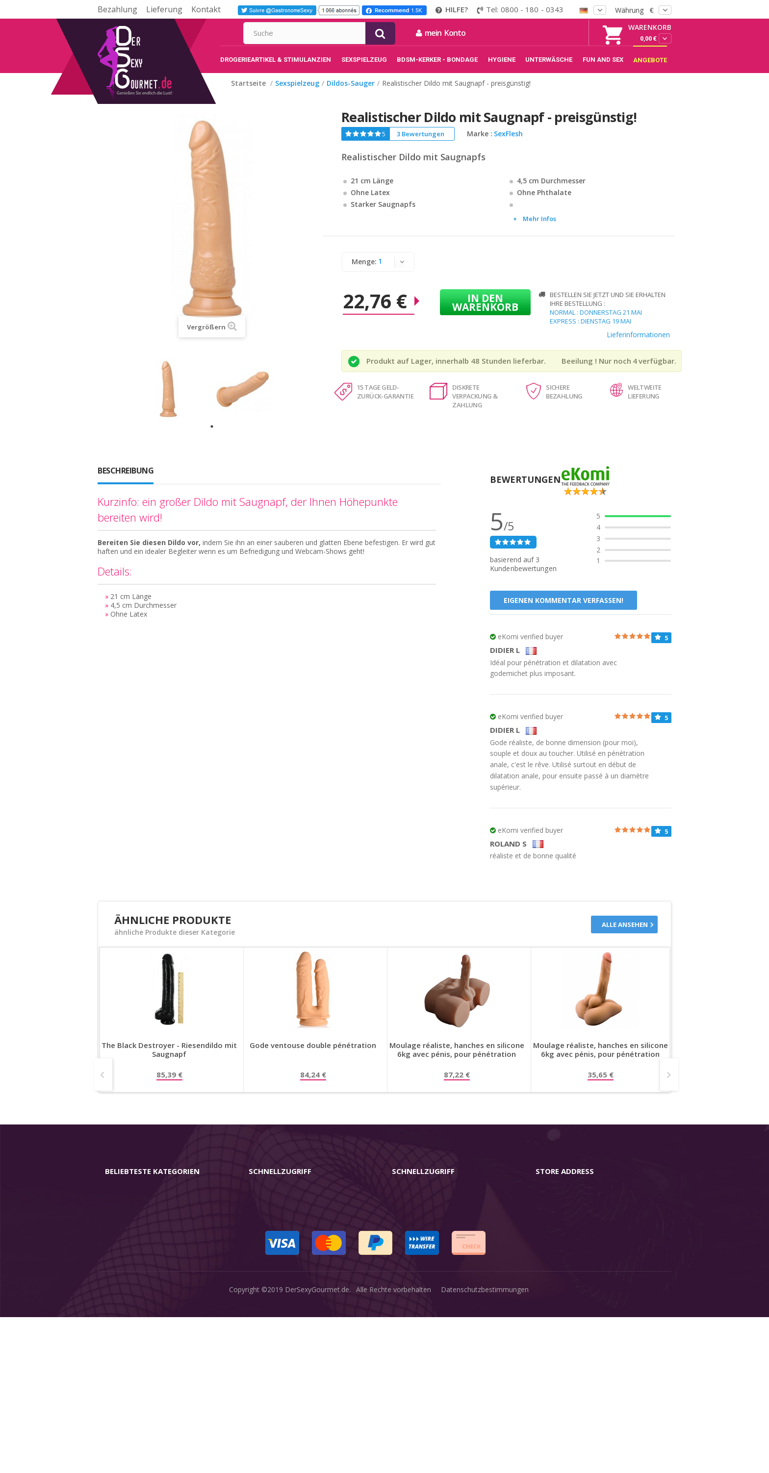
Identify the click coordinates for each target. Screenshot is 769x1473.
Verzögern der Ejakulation (145, 1318)
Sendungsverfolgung (281, 1256)
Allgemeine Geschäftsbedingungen (446, 1225)
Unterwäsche (126, 1302)
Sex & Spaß (123, 1333)
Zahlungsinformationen (286, 1302)
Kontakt (206, 9)
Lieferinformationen (638, 345)
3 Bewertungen (420, 144)
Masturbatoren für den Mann (151, 1240)
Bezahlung (117, 9)
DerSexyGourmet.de (317, 1458)
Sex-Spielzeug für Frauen (144, 1225)
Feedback (407, 1287)
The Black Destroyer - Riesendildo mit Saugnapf (169, 1060)
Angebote (126, 1348)
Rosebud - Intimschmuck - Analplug (161, 1287)
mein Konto (546, 32)
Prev (103, 1085)
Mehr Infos (539, 229)
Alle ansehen (625, 934)
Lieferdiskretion (273, 1287)
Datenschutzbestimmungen (485, 1458)
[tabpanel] (175, 399)
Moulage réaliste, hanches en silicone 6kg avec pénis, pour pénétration (456, 1060)
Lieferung (164, 9)
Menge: (364, 271)
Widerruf (262, 1240)
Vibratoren (121, 1209)
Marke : (479, 144)
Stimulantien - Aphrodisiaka (148, 1256)
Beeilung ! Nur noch (596, 371)
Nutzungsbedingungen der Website (447, 1240)
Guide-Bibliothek (418, 1271)
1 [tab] (212, 437)
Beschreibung (126, 480)
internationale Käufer (425, 1256)
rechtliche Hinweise (422, 1209)
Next (669, 1085)
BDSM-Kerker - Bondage (144, 1271)
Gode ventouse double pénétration (313, 1055)
